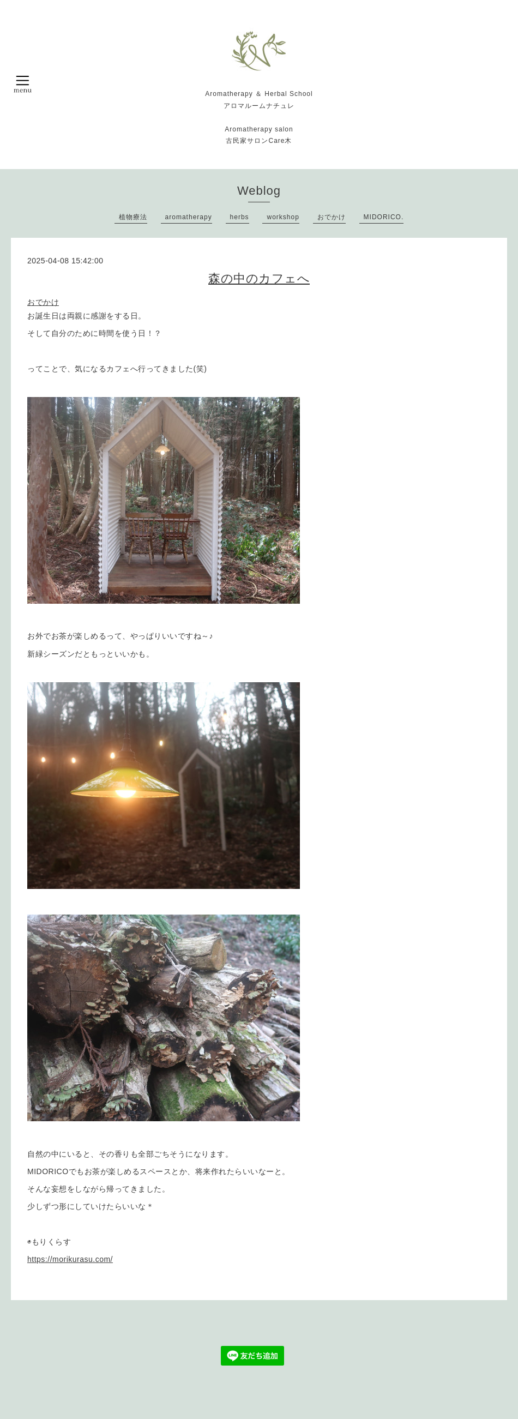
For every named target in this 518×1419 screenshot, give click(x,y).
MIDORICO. (384, 217)
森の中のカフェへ (259, 278)
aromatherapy (188, 217)
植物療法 (133, 217)
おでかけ (331, 217)
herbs (239, 217)
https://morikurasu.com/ (70, 1259)
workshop (283, 217)
